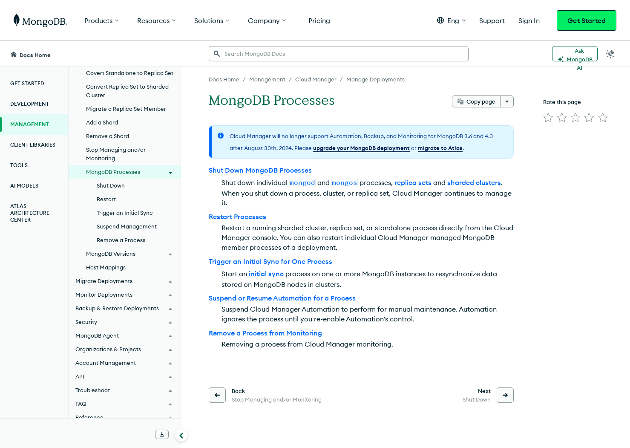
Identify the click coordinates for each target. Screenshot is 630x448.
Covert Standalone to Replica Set (129, 72)
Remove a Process (121, 240)
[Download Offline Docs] (162, 434)
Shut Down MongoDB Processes (260, 170)
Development (29, 104)
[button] (451, 20)
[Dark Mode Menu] (610, 54)
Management (29, 124)
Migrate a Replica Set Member (126, 108)
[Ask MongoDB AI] (575, 53)
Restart (106, 199)
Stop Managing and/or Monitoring (116, 154)
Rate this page (562, 101)
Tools (19, 165)
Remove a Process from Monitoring (265, 333)
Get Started (586, 20)
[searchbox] (339, 53)
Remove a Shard (107, 136)
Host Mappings (106, 267)
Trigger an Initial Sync (125, 212)
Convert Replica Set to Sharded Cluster (127, 90)
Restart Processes (237, 216)
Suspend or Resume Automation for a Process (282, 298)
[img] (548, 118)
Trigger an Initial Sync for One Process (270, 261)
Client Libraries (32, 145)
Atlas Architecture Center (29, 213)
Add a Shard (102, 122)
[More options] (507, 101)
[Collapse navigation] (181, 435)
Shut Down (111, 185)
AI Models (24, 185)
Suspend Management (127, 226)
